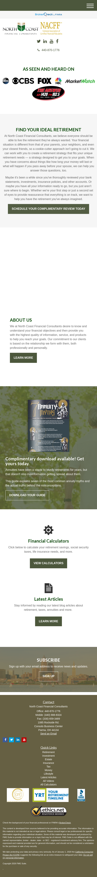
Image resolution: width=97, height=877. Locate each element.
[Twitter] (39, 41)
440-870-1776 (48, 50)
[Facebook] (57, 41)
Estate (48, 759)
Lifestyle (48, 773)
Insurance (48, 763)
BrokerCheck (65, 823)
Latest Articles (48, 777)
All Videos (48, 780)
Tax (49, 766)
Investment (48, 755)
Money (48, 770)
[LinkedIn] (45, 41)
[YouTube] (51, 41)
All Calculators (48, 784)
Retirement (48, 752)
